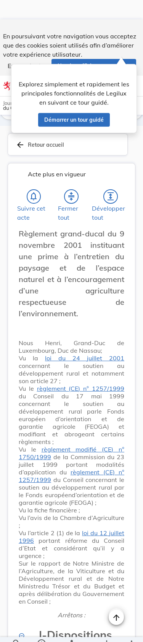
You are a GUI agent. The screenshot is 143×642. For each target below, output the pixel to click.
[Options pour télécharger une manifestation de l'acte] (106, 630)
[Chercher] (16, 630)
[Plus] (131, 630)
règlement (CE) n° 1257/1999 (80, 369)
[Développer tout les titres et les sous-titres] (110, 177)
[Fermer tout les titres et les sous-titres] (71, 177)
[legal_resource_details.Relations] (71, 630)
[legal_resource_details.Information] (41, 630)
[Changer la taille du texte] (116, 596)
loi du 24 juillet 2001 (84, 338)
